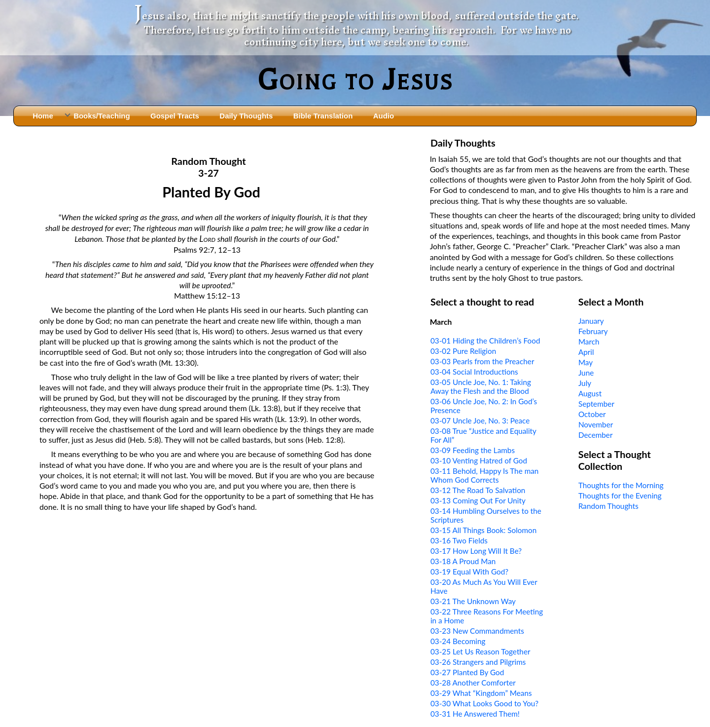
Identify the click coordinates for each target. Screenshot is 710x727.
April (586, 351)
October (592, 414)
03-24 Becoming (458, 641)
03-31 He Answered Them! (475, 713)
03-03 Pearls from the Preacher (482, 361)
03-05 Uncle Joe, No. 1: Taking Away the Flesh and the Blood (480, 386)
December (595, 434)
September (596, 403)
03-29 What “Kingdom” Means (481, 693)
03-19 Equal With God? (469, 571)
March (589, 341)
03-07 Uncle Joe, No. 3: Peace (480, 420)
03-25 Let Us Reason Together (480, 651)
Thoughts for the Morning (621, 485)
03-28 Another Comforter (473, 682)
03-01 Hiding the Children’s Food (485, 340)
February (593, 331)
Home (43, 116)
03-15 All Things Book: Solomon (483, 530)
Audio (383, 116)
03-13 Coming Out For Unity (478, 500)
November (595, 424)
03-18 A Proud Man (463, 561)
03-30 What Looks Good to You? (484, 703)
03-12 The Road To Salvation (477, 490)
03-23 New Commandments (477, 630)
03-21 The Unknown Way (473, 601)
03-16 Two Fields (459, 540)
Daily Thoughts (246, 116)
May (585, 362)
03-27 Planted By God (467, 672)
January (591, 320)
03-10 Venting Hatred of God (478, 460)
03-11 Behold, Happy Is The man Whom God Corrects (484, 475)
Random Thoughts (608, 505)
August (590, 393)
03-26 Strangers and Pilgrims (478, 661)
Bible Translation (323, 116)
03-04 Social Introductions (474, 371)
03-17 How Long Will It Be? (476, 550)
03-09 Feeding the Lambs (472, 450)
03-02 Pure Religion (463, 350)
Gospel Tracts (174, 116)
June (586, 372)
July (584, 383)
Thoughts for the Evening (620, 495)
